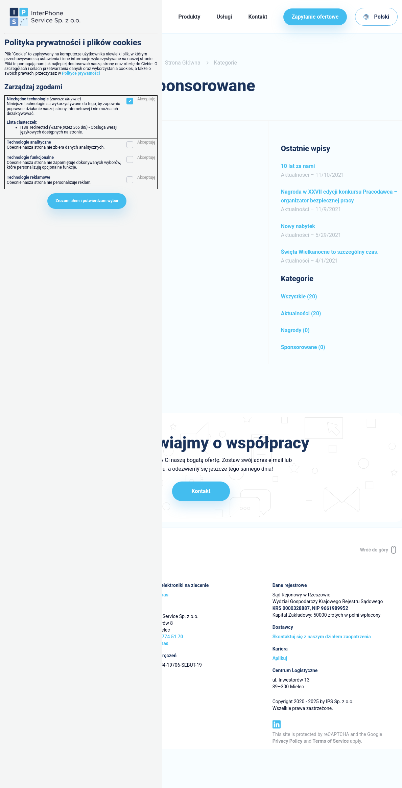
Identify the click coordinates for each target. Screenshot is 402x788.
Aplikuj (280, 658)
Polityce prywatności (81, 73)
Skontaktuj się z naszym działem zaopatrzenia (322, 637)
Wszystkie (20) (299, 296)
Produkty (189, 17)
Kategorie (225, 62)
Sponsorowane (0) (303, 347)
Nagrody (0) (295, 330)
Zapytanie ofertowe (314, 17)
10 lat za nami (298, 166)
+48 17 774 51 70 (164, 637)
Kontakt (257, 17)
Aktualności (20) (301, 313)
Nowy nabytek (298, 226)
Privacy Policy (288, 741)
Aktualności (295, 175)
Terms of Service (331, 741)
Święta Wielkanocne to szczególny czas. (330, 252)
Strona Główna (182, 62)
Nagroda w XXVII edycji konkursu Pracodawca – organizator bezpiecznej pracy (339, 196)
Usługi (224, 17)
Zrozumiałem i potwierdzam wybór (86, 200)
